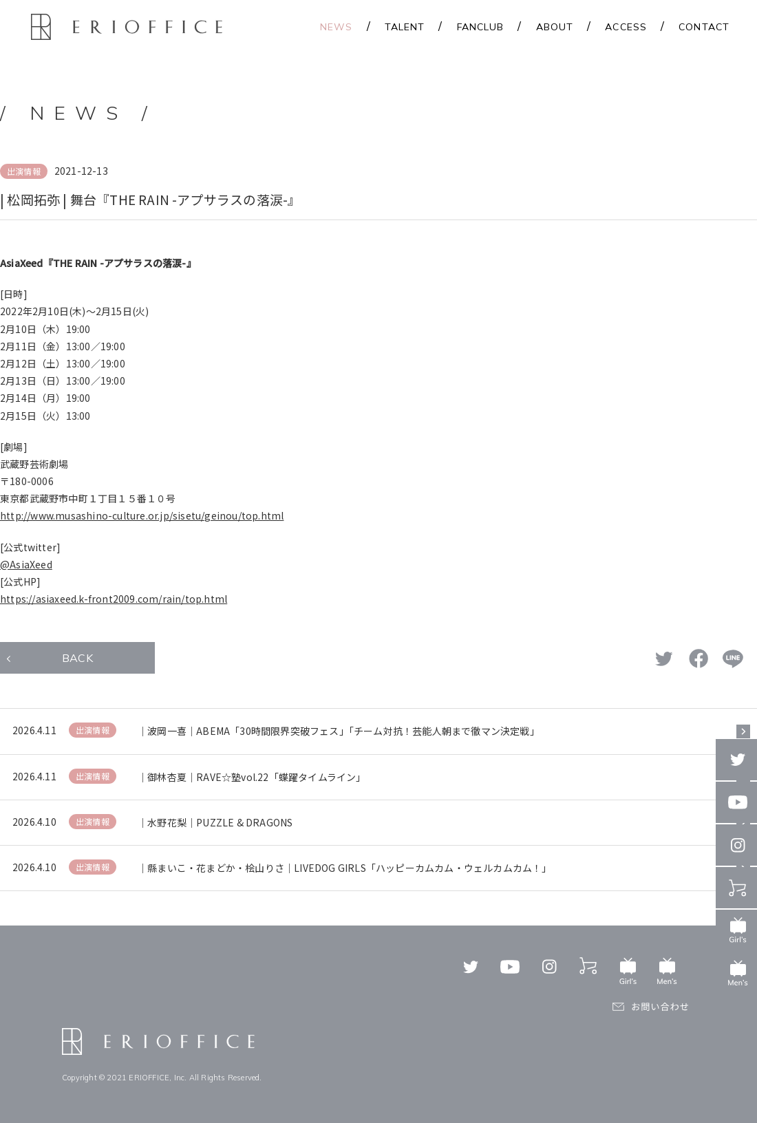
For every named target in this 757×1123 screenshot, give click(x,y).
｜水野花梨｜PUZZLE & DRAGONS (215, 822)
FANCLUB (480, 27)
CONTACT (704, 27)
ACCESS (626, 27)
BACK (77, 658)
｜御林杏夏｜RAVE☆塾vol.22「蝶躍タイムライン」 (252, 777)
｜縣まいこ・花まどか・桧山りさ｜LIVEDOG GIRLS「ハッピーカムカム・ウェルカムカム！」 (345, 868)
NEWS (336, 27)
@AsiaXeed (26, 564)
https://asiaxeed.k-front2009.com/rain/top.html (113, 599)
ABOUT (555, 27)
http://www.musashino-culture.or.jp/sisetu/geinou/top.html (142, 515)
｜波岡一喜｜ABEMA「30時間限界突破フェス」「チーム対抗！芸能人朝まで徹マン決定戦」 (339, 731)
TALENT (405, 27)
